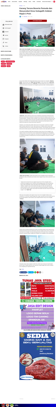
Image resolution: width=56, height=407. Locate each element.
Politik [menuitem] (34, 1)
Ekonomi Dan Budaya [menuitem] (46, 1)
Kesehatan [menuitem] (39, 1)
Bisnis (3, 61)
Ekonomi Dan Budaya (10, 61)
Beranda (20, 5)
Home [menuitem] (9, 1)
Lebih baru (21, 398)
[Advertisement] (37, 389)
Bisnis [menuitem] (30, 1)
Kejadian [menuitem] (20, 1)
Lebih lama (53, 398)
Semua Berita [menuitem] (14, 1)
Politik (24, 5)
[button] (52, 2)
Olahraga (3, 66)
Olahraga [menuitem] (25, 1)
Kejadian (3, 63)
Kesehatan (9, 63)
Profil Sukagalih (40, 402)
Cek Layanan (46, 402)
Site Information (52, 402)
